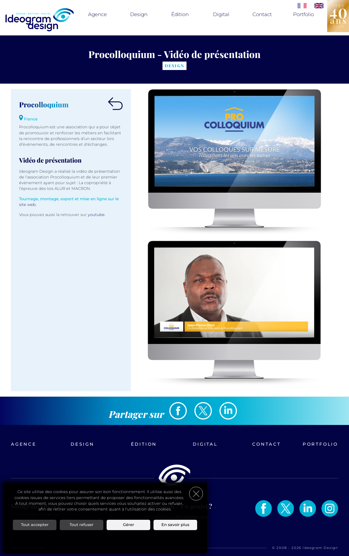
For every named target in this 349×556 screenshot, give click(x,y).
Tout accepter (35, 524)
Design (139, 14)
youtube (96, 214)
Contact (262, 14)
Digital (221, 14)
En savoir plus (175, 524)
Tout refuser (82, 524)
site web (27, 204)
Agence (97, 14)
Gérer (128, 524)
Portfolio (303, 14)
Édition (180, 14)
